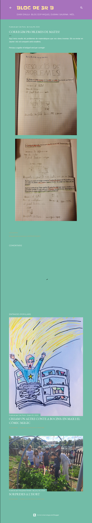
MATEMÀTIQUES (33, 236)
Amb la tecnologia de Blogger (46, 515)
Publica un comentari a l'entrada (32, 428)
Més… (72, 14)
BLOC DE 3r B (35, 8)
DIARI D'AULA (23, 14)
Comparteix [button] (13, 233)
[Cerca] (81, 7)
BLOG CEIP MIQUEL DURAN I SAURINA (49, 14)
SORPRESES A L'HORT (24, 494)
